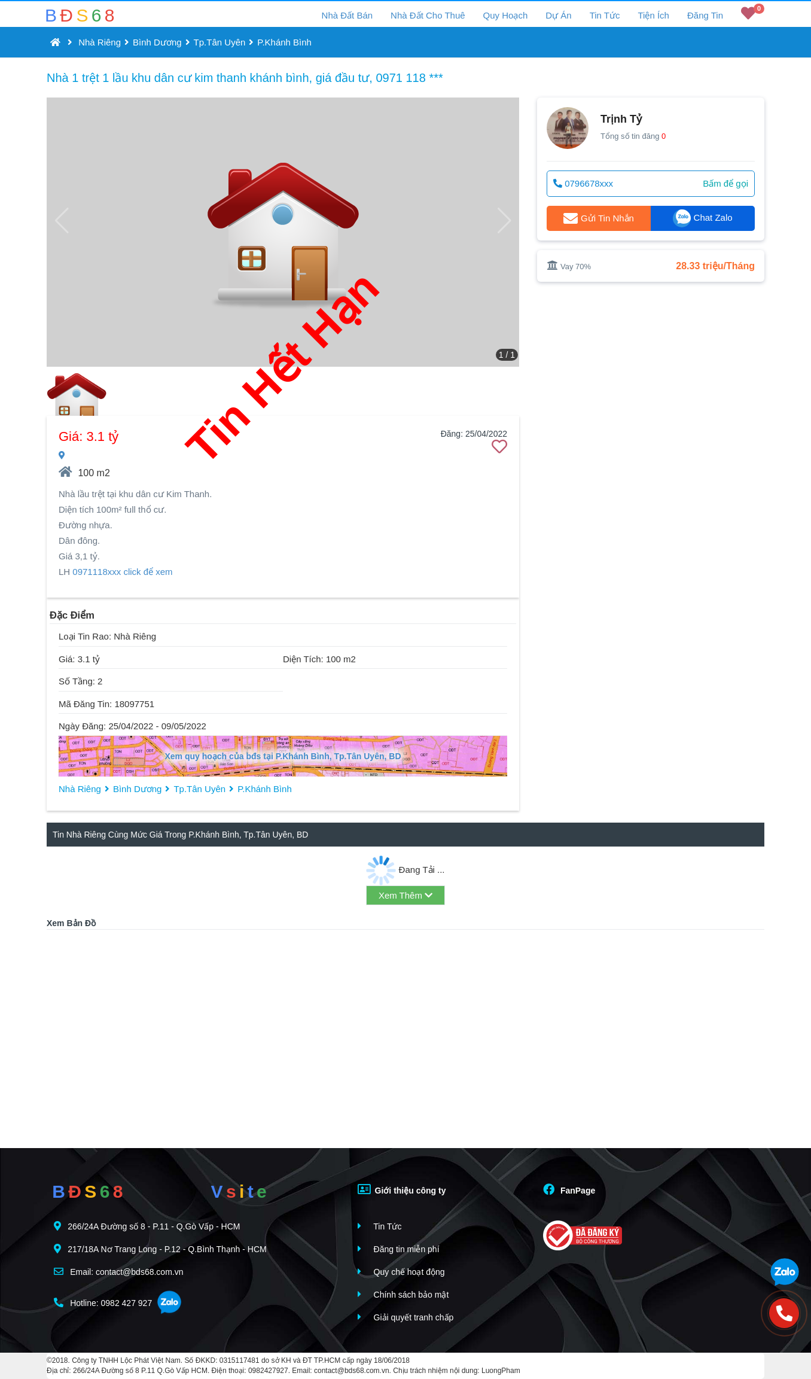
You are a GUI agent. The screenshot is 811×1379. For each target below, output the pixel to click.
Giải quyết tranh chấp (406, 1317)
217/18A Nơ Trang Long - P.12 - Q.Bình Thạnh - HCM (160, 1249)
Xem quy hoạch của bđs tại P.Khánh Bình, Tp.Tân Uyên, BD (282, 756)
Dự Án (558, 15)
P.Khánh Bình (284, 42)
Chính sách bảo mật (403, 1294)
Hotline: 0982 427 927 (103, 1303)
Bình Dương (157, 42)
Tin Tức (605, 15)
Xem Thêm (405, 895)
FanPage (569, 1189)
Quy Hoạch (505, 15)
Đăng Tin (705, 15)
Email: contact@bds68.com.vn (118, 1272)
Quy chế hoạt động (401, 1272)
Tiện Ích (653, 15)
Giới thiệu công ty (402, 1189)
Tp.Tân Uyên (220, 42)
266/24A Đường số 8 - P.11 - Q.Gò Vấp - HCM (147, 1226)
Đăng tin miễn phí (399, 1249)
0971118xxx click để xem (122, 572)
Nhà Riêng (99, 42)
